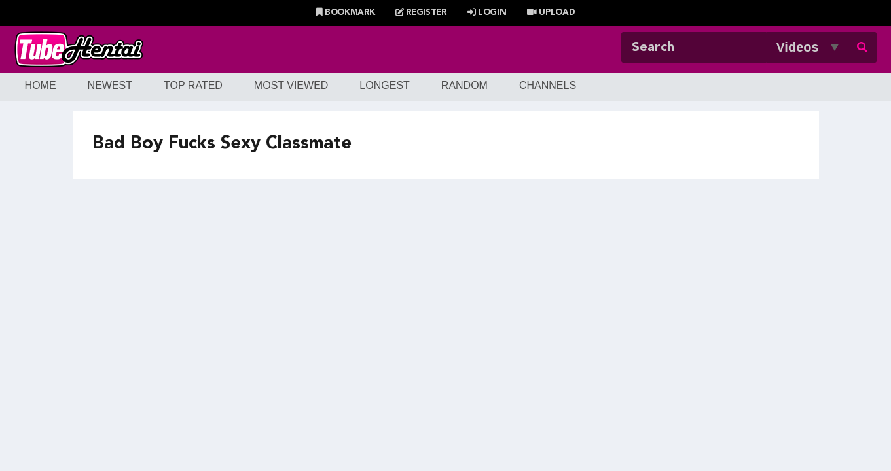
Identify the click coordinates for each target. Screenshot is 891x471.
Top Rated (193, 85)
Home (40, 85)
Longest (384, 85)
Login (487, 13)
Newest (110, 85)
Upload (551, 13)
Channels (547, 85)
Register (420, 13)
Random (464, 85)
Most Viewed (291, 85)
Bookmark (345, 13)
